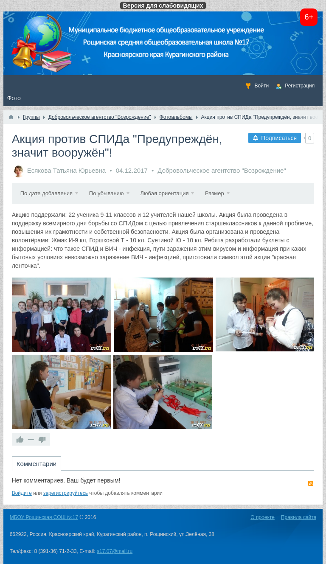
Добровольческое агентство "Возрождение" (221, 170)
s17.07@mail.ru (114, 551)
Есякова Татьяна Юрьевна (66, 170)
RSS (310, 483)
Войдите (22, 493)
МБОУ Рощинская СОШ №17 (44, 517)
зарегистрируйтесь (65, 493)
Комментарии (36, 463)
